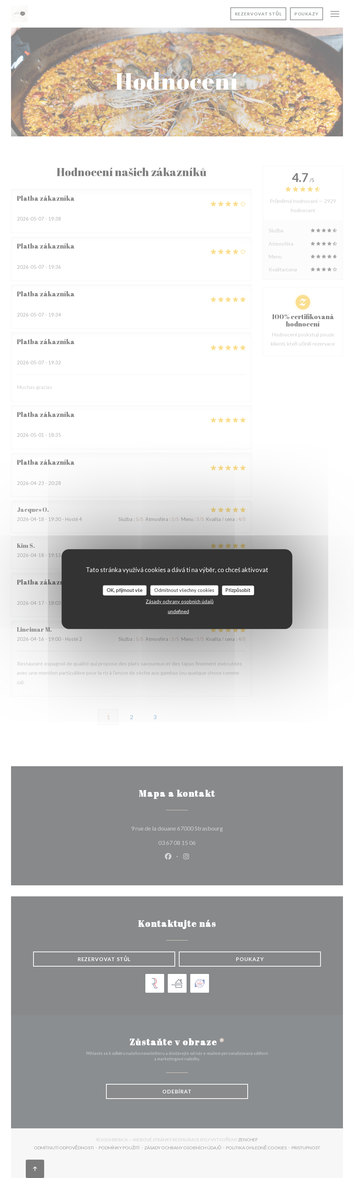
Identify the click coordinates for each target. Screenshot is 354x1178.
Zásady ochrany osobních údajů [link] (179, 601)
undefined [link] (178, 611)
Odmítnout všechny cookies (184, 590)
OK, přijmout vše (124, 590)
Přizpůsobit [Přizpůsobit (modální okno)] (238, 590)
